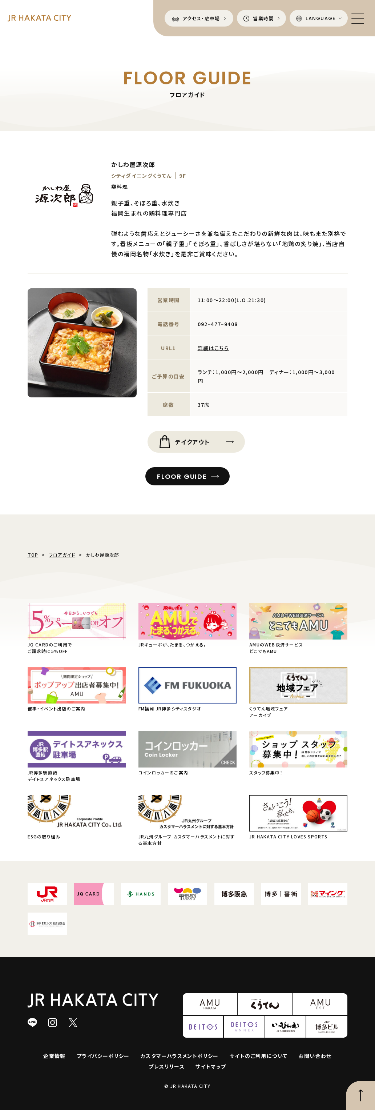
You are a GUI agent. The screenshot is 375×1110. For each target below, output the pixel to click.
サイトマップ (210, 1066)
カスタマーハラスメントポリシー (180, 1055)
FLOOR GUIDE (182, 476)
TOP (33, 555)
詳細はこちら (213, 348)
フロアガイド (62, 555)
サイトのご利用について (258, 1055)
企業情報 (54, 1055)
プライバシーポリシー (103, 1055)
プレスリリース (167, 1066)
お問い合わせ (314, 1055)
